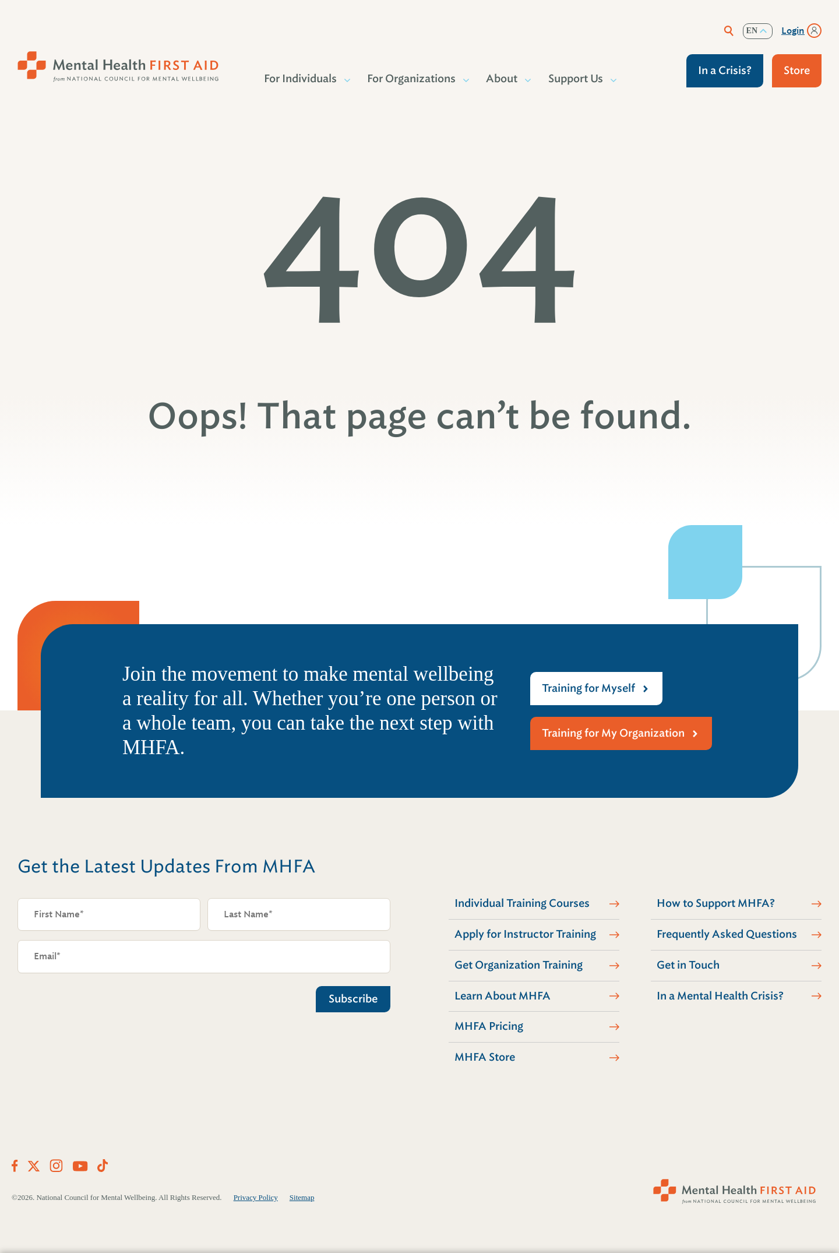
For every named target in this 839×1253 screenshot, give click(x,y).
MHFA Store (484, 1057)
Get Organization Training (518, 965)
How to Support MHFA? (716, 903)
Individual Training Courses (522, 903)
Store (797, 71)
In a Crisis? (725, 71)
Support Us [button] (576, 79)
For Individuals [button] (301, 79)
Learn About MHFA (502, 996)
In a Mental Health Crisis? (720, 996)
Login (793, 31)
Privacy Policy (256, 1197)
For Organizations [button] (412, 79)
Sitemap (302, 1197)
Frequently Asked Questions (727, 934)
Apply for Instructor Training (525, 934)
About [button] (502, 79)
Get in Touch (688, 965)
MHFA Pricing (488, 1026)
